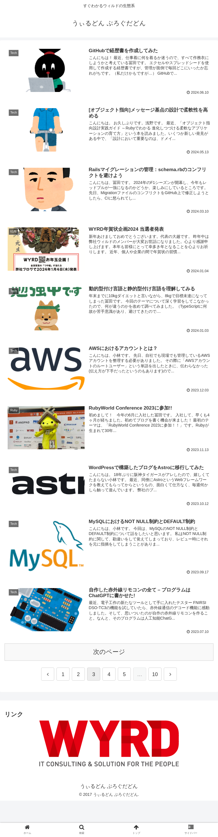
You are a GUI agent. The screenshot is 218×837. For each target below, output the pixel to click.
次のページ (109, 652)
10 (155, 675)
